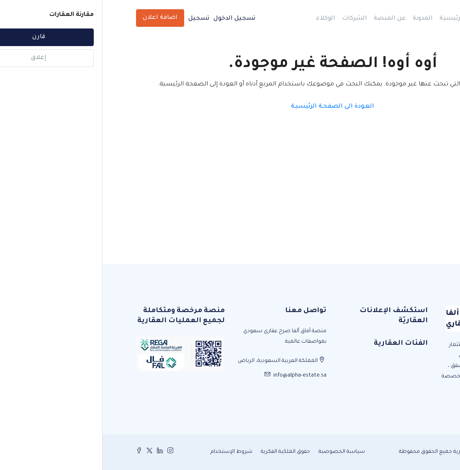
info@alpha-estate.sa (197, 376)
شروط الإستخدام (129, 452)
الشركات (252, 18)
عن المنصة (287, 18)
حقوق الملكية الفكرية (183, 452)
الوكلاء (223, 18)
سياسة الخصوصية (239, 452)
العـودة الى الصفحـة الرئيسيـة (230, 106)
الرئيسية (349, 18)
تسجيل (96, 18)
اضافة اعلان (57, 18)
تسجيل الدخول (132, 18)
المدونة (320, 18)
